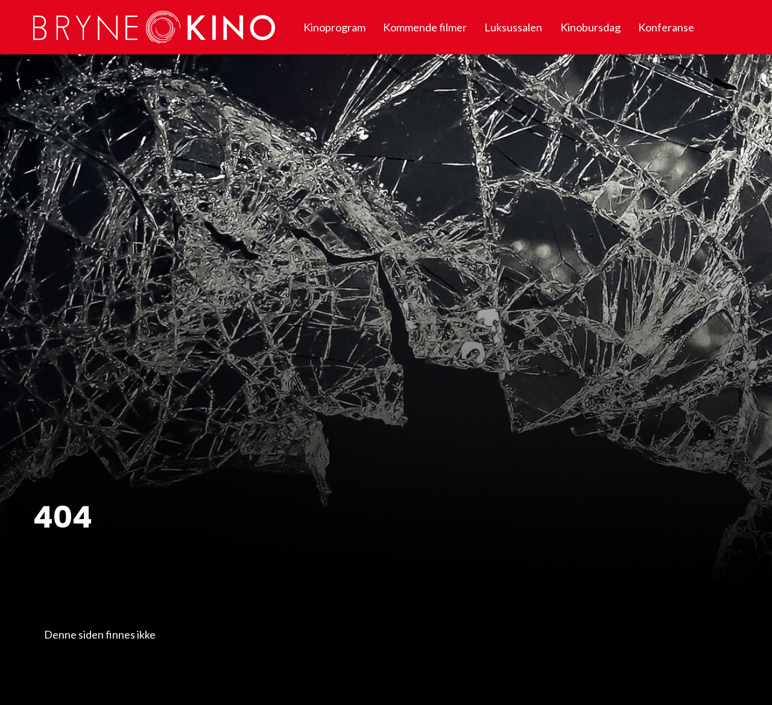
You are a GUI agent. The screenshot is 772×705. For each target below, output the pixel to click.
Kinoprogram (334, 27)
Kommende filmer (425, 27)
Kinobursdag (590, 27)
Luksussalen (513, 27)
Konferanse (666, 27)
